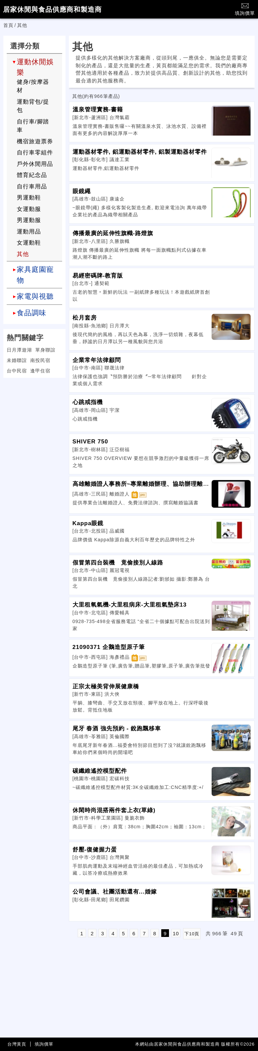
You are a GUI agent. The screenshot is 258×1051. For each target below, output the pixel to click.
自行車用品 (32, 186)
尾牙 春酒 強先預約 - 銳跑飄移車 (117, 728)
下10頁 (191, 933)
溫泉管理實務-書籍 (98, 109)
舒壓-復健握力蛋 (95, 849)
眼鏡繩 (82, 191)
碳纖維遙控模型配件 (100, 771)
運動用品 (29, 231)
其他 (23, 254)
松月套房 (85, 318)
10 (176, 933)
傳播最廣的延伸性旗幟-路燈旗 (113, 233)
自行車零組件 (35, 152)
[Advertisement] (34, 425)
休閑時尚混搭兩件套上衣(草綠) (114, 810)
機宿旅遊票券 (35, 141)
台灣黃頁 (16, 1044)
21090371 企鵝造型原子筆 (109, 647)
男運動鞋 (29, 197)
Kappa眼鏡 (88, 523)
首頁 (8, 25)
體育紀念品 (32, 175)
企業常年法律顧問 (97, 360)
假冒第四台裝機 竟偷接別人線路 (118, 562)
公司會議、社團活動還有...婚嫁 (115, 892)
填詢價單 (245, 9)
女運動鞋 (29, 243)
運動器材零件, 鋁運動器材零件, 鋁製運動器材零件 (140, 152)
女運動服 (29, 209)
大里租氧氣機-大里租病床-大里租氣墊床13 (130, 605)
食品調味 (31, 313)
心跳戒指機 (88, 402)
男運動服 (29, 220)
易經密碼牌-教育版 (98, 276)
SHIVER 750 (90, 441)
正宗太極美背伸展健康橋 (106, 686)
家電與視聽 (35, 296)
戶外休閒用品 (35, 164)
